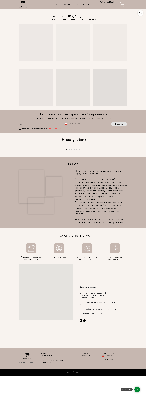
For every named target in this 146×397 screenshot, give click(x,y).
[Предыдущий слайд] (42, 172)
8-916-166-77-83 (107, 2)
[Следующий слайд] (104, 172)
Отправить (119, 124)
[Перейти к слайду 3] (69, 200)
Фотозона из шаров (67, 19)
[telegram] (81, 371)
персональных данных (55, 128)
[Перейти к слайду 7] (76, 200)
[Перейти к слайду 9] (79, 200)
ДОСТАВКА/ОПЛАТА (71, 4)
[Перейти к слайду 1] (66, 200)
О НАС (58, 4)
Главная (52, 19)
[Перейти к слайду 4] (71, 200)
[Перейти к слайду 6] (74, 200)
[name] (41, 124)
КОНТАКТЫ (85, 4)
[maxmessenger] (84, 371)
